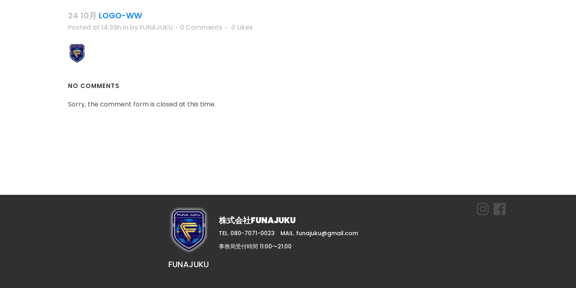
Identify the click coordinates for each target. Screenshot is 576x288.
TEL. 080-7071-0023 (247, 233)
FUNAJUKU (156, 27)
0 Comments (201, 27)
